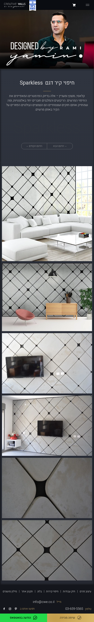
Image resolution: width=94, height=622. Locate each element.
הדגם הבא (59, 146)
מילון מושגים (10, 591)
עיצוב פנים (85, 591)
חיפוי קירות (52, 591)
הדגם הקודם (35, 146)
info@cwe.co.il (44, 601)
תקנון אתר (27, 591)
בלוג (39, 591)
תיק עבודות (69, 591)
